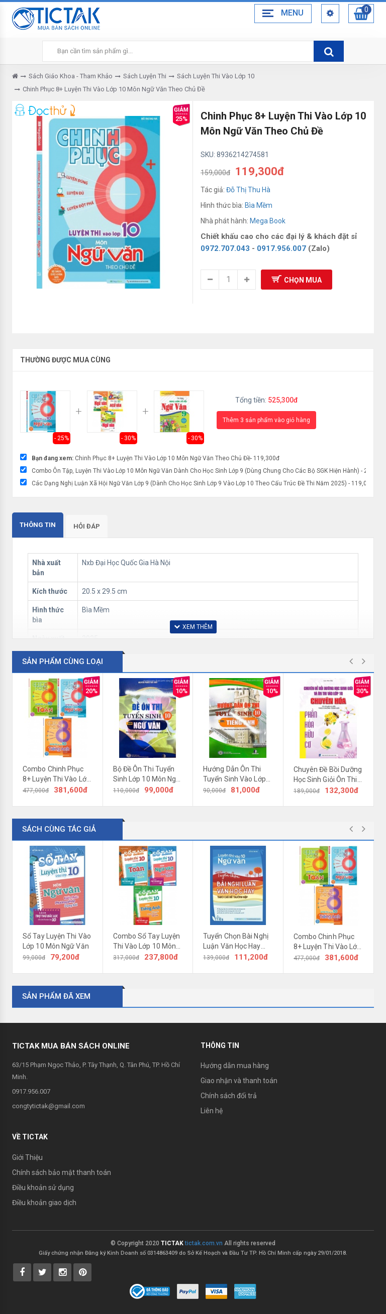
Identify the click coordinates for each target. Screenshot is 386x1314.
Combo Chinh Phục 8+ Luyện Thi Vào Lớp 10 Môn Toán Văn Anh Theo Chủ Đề (56, 774)
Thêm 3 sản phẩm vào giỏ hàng (266, 420)
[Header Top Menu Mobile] (329, 13)
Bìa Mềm (258, 205)
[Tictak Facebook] (22, 1272)
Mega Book (267, 221)
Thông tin (38, 525)
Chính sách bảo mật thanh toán (61, 1172)
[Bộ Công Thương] (150, 1290)
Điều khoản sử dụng (43, 1188)
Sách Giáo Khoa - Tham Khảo (71, 76)
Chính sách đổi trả (229, 1096)
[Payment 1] (188, 1290)
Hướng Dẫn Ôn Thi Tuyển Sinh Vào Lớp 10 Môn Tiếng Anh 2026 (234, 774)
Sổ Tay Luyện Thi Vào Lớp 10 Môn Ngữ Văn (57, 941)
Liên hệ (212, 1111)
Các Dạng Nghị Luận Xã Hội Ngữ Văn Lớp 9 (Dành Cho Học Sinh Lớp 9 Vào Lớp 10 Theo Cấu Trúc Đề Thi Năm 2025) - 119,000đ (202, 483)
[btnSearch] (329, 51)
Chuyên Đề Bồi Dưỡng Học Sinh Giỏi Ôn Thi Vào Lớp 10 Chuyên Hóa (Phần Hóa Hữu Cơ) (328, 774)
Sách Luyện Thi (144, 76)
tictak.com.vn (204, 1243)
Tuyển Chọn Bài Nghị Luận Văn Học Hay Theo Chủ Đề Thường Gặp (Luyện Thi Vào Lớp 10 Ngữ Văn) (237, 941)
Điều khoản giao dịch (44, 1203)
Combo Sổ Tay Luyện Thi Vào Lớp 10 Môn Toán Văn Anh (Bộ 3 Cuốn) (146, 941)
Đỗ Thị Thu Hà (248, 190)
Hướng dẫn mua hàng (235, 1066)
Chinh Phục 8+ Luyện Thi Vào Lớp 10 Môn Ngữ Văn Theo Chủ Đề (114, 89)
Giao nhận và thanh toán (239, 1081)
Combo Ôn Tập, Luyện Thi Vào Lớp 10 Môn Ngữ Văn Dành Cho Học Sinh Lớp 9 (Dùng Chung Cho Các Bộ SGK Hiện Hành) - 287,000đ (202, 470)
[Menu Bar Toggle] (281, 13)
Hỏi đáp (86, 526)
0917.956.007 (281, 248)
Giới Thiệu (27, 1157)
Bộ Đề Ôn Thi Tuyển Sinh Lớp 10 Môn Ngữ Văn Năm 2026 (147, 774)
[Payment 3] (245, 1290)
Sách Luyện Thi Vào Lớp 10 (215, 76)
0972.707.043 (225, 248)
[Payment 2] (216, 1290)
